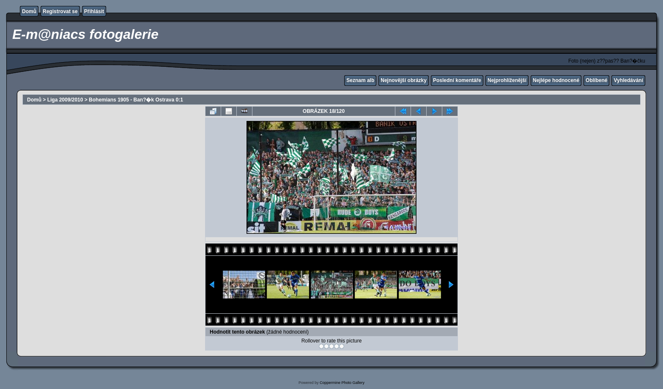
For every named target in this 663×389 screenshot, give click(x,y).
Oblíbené (596, 80)
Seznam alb (360, 80)
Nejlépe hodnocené (556, 80)
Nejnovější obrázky (404, 80)
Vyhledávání (628, 80)
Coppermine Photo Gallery (342, 383)
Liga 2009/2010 (65, 100)
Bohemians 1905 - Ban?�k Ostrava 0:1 (136, 100)
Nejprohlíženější (507, 80)
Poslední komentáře (457, 80)
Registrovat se (60, 11)
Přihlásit (94, 11)
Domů (29, 11)
